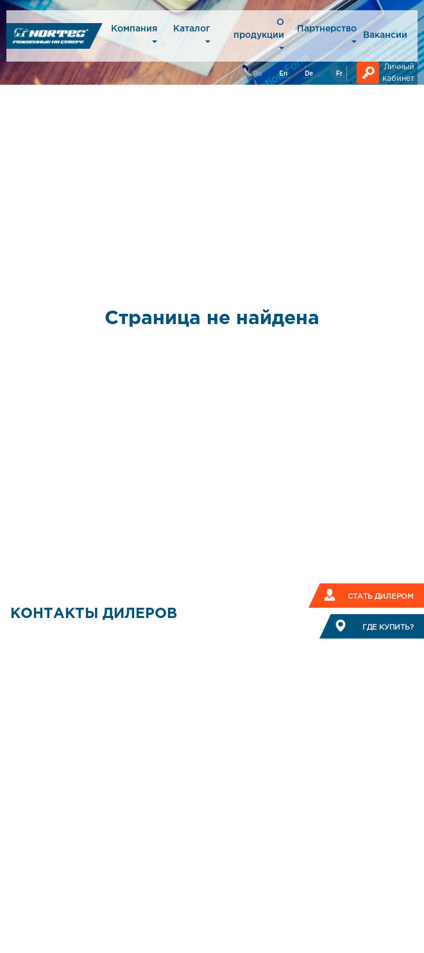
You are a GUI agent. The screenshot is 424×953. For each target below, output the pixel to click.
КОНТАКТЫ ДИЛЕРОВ (93, 614)
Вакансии (385, 35)
